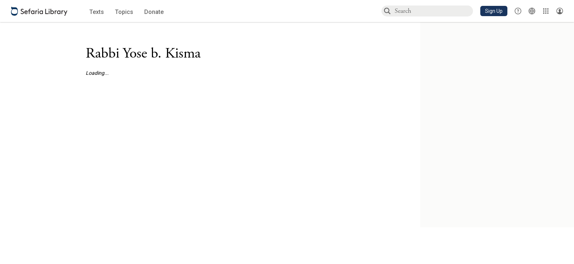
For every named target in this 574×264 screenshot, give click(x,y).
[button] (493, 11)
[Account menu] (559, 11)
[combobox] (433, 10)
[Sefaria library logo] (39, 11)
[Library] (546, 11)
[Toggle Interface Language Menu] (532, 11)
